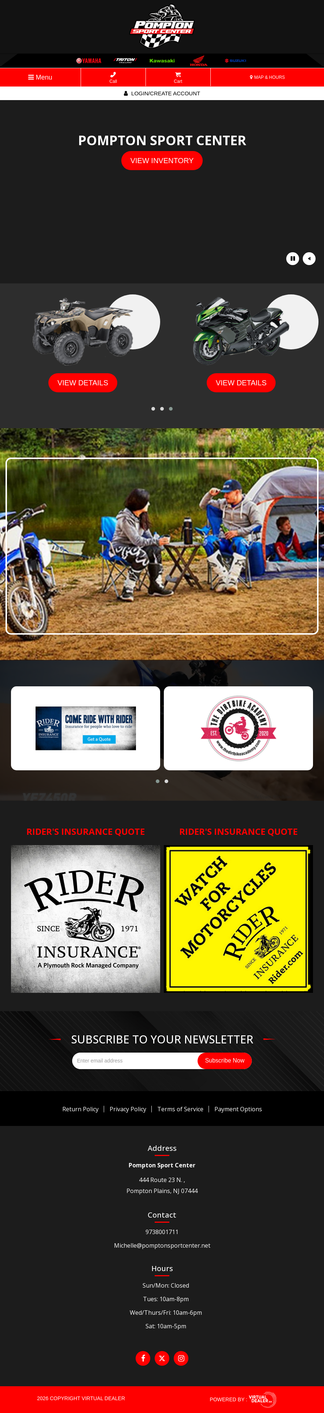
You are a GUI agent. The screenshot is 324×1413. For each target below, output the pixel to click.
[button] (153, 408)
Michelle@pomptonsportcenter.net (162, 1245)
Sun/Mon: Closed (166, 1285)
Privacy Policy (128, 1109)
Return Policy (80, 1109)
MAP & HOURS (267, 77)
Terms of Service (180, 1109)
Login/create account (162, 93)
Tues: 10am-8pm (166, 1299)
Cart (178, 78)
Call (113, 78)
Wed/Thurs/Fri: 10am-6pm (166, 1313)
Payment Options (238, 1109)
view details (83, 383)
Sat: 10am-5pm (166, 1326)
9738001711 (162, 1232)
